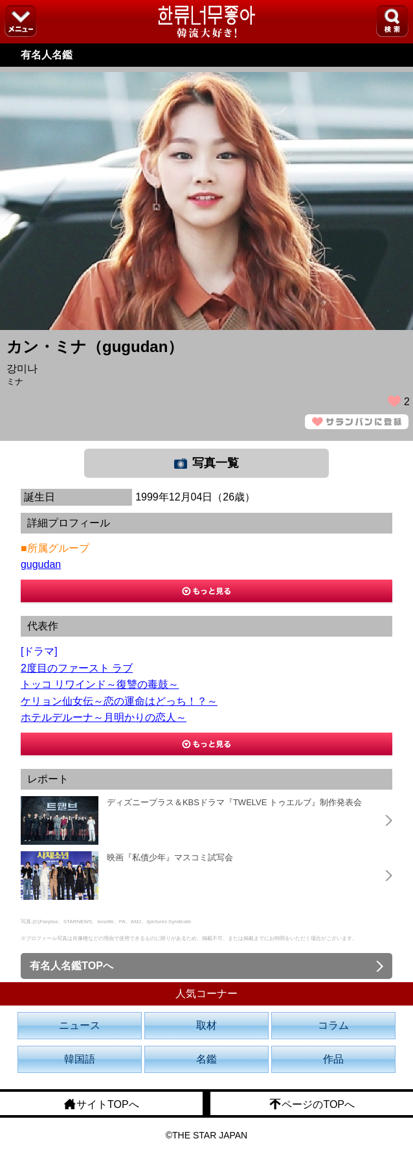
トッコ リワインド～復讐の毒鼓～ (100, 684)
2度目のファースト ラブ (77, 668)
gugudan (41, 564)
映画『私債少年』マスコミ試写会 (170, 857)
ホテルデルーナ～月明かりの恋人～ (103, 717)
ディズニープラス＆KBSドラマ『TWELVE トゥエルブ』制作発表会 (234, 802)
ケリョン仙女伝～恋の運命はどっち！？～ (119, 701)
